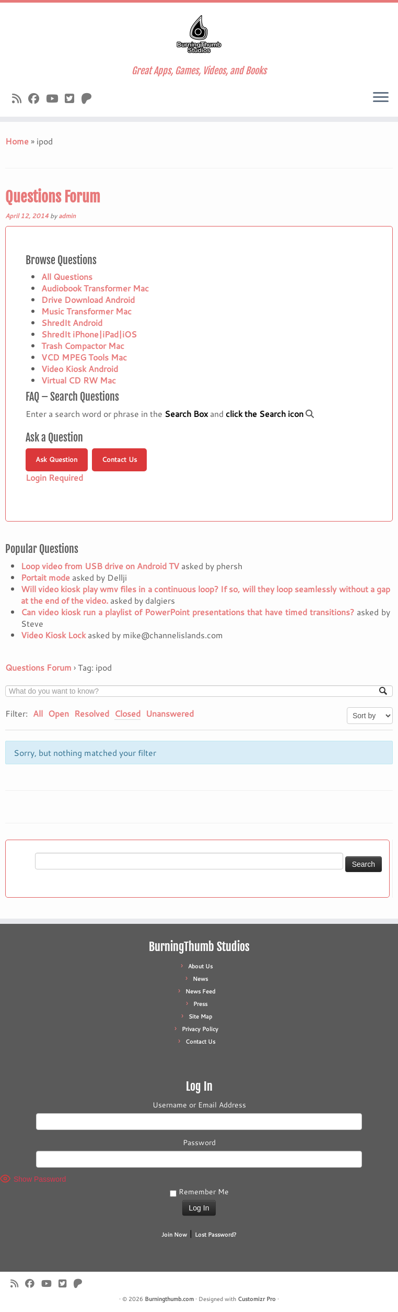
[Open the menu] (381, 98)
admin (67, 215)
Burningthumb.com (169, 1299)
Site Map (200, 1016)
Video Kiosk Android (79, 369)
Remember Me (199, 1191)
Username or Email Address (199, 1105)
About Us (200, 966)
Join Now (174, 1234)
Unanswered (170, 713)
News (200, 979)
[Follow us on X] (73, 98)
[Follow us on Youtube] (55, 98)
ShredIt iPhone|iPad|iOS (89, 334)
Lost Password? (216, 1234)
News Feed (200, 991)
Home (17, 141)
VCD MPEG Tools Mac (84, 357)
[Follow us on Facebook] (37, 98)
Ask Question (56, 459)
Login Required (54, 477)
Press (200, 1004)
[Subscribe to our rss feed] (20, 98)
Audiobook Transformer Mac (95, 288)
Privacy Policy (200, 1029)
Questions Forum (52, 197)
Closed (127, 713)
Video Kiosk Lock (53, 635)
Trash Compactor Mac (82, 346)
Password (199, 1142)
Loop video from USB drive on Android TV (100, 566)
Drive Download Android (88, 299)
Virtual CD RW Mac (78, 380)
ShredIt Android (71, 322)
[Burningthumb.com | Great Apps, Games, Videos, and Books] (199, 34)
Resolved (91, 713)
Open (58, 713)
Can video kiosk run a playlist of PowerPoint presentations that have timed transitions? (187, 612)
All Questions (66, 276)
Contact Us (119, 459)
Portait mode (45, 577)
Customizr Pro (257, 1299)
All (38, 713)
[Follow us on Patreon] (90, 98)
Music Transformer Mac (86, 311)
